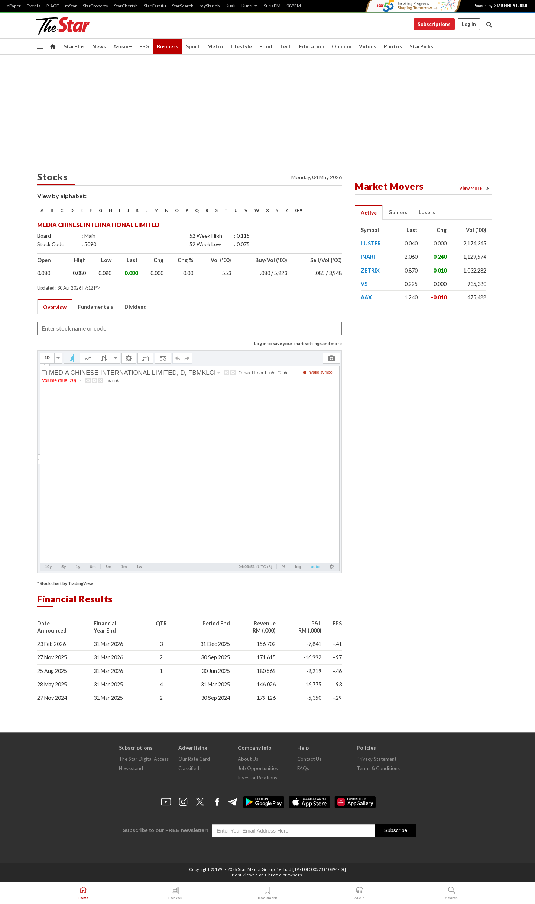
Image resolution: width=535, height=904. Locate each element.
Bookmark (267, 893)
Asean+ (122, 46)
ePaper (14, 6)
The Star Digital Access (144, 759)
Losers (427, 212)
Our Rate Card (194, 759)
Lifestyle (241, 46)
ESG (144, 46)
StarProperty (95, 6)
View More (475, 188)
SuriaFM (272, 6)
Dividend (135, 306)
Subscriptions (434, 24)
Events (33, 6)
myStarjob (210, 6)
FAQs (303, 768)
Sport (193, 46)
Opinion (341, 46)
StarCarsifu (155, 6)
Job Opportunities (258, 768)
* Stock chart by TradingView (65, 583)
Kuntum (249, 6)
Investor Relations (257, 778)
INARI (368, 257)
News (99, 46)
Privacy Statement (376, 759)
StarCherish (126, 6)
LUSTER (371, 243)
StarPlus (74, 46)
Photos (393, 46)
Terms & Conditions (378, 768)
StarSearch (183, 6)
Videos (367, 46)
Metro (215, 46)
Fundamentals (95, 306)
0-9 (298, 210)
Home (83, 893)
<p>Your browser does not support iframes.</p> (189, 461)
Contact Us (309, 759)
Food (265, 46)
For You (175, 893)
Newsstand (131, 768)
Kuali (231, 6)
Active (369, 212)
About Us (248, 759)
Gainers (398, 212)
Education (311, 46)
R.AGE (52, 6)
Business (167, 46)
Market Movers (389, 186)
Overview (55, 307)
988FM (293, 6)
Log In (469, 24)
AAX (366, 297)
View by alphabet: (62, 195)
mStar (71, 6)
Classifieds (189, 768)
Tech (286, 46)
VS (364, 284)
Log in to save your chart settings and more (298, 343)
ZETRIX (370, 270)
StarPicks (421, 46)
